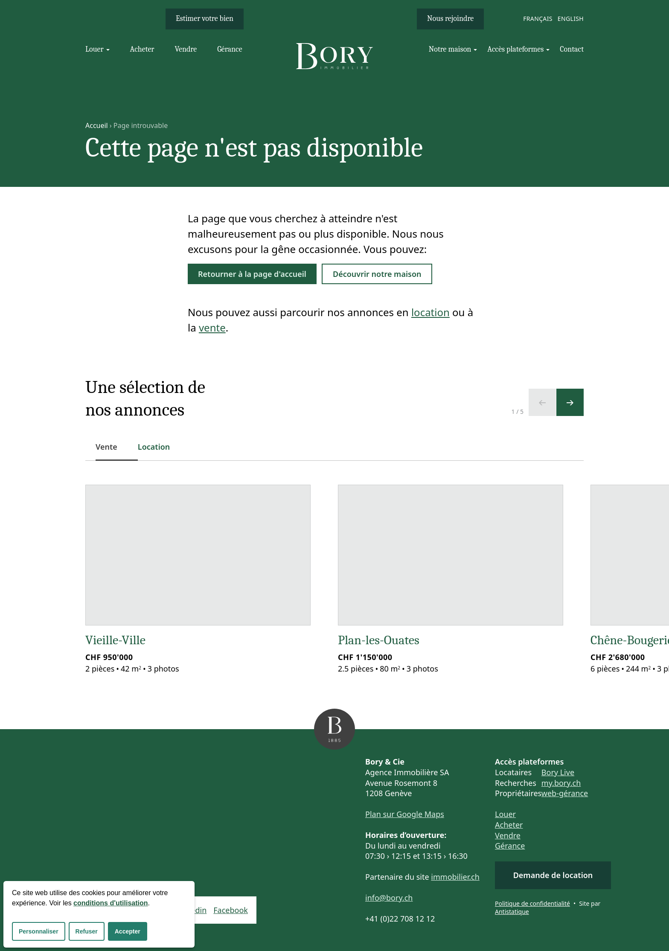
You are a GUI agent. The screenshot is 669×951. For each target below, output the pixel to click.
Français (538, 19)
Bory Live (557, 772)
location (430, 312)
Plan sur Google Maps (404, 814)
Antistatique (512, 911)
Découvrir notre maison (377, 274)
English (571, 19)
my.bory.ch (561, 783)
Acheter (509, 825)
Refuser (87, 931)
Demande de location (553, 875)
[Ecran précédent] (542, 402)
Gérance (510, 845)
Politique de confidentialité (532, 903)
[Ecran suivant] (570, 402)
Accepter (127, 931)
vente (212, 327)
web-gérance (564, 793)
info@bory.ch (389, 898)
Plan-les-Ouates (378, 640)
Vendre (508, 835)
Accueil (96, 125)
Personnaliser (38, 931)
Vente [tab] (112, 451)
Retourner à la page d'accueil (252, 274)
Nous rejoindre (450, 18)
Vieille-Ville (115, 640)
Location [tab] (154, 447)
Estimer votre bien (204, 18)
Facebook (230, 910)
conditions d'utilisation (110, 903)
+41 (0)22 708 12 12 (400, 918)
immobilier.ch (455, 877)
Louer (505, 814)
